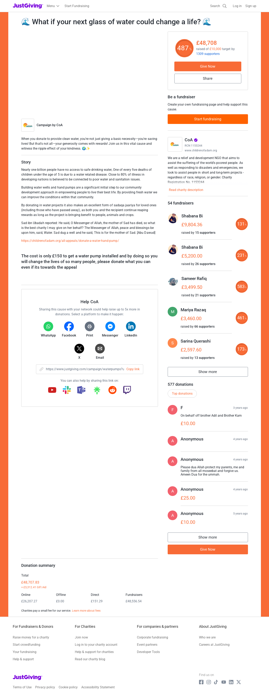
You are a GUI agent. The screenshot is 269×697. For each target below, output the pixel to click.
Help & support (23, 659)
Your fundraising (24, 652)
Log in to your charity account (96, 645)
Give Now (208, 66)
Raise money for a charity (31, 637)
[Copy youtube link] (52, 390)
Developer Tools (148, 652)
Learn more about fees (86, 610)
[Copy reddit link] (112, 390)
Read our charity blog (90, 659)
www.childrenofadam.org (201, 150)
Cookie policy (68, 687)
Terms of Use (22, 687)
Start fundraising (207, 119)
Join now (81, 637)
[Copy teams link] (81, 390)
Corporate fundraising (152, 637)
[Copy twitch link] (127, 390)
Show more (212, 373)
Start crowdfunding (26, 645)
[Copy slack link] (67, 390)
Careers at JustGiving (214, 645)
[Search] (218, 6)
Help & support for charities (94, 652)
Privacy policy (45, 687)
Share (207, 78)
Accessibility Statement (98, 687)
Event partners (147, 645)
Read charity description (186, 190)
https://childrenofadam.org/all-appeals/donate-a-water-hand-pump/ (70, 241)
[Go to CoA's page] (175, 144)
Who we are (207, 637)
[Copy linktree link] (97, 391)
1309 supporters (208, 54)
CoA (59, 125)
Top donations (182, 393)
